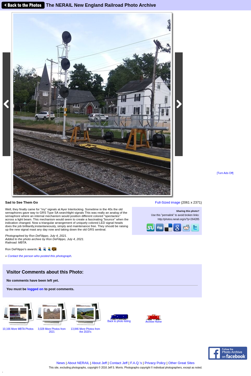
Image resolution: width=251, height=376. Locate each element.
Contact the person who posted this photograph (39, 255)
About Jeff (99, 363)
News (60, 363)
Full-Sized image (167, 202)
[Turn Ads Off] (225, 173)
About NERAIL (78, 363)
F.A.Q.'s (136, 363)
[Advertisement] (225, 91)
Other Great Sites (181, 363)
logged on (35, 289)
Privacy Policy (155, 363)
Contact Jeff (119, 363)
